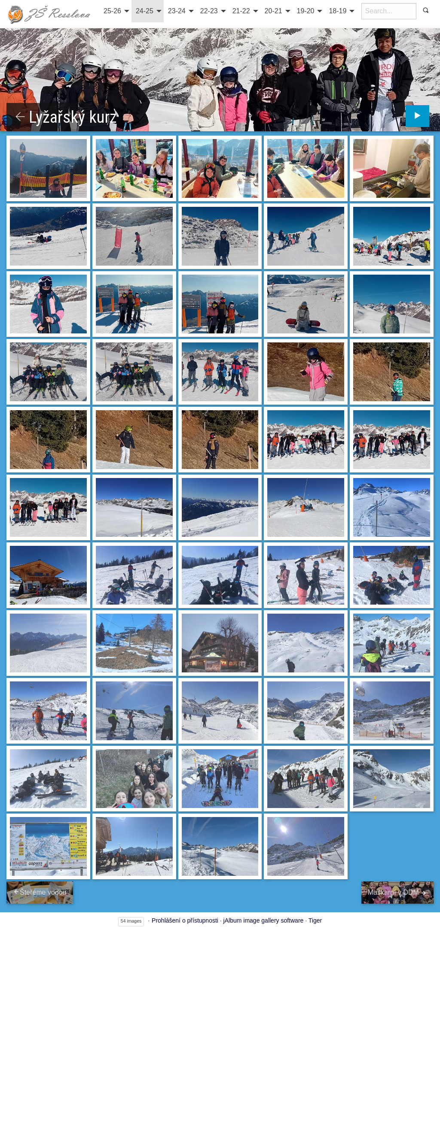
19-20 (306, 11)
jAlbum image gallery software (263, 919)
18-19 (337, 11)
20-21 (273, 11)
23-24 (177, 11)
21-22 (241, 11)
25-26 (112, 11)
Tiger (315, 919)
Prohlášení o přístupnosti (185, 919)
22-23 (209, 11)
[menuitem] (115, 11)
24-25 (144, 11)
